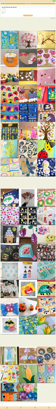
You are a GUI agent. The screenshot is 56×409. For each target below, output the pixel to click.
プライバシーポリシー (3, 405)
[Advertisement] (28, 24)
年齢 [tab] (6, 5)
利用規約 (2, 403)
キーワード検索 (3, 8)
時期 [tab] (17, 5)
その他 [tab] (49, 5)
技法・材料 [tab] (39, 5)
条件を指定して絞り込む (40, 3)
